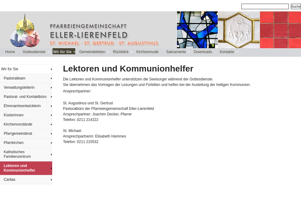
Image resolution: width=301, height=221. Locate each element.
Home (10, 52)
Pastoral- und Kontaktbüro (25, 97)
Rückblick (122, 52)
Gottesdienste (35, 52)
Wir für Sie (64, 52)
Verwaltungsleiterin (19, 87)
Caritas (9, 179)
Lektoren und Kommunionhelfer (19, 168)
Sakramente (178, 52)
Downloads (203, 52)
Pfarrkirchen (14, 143)
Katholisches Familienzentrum (17, 154)
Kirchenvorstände (18, 124)
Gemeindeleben (94, 52)
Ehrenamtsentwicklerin (22, 106)
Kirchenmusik (147, 52)
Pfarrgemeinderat (18, 133)
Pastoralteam (14, 78)
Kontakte (228, 52)
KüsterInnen (14, 115)
